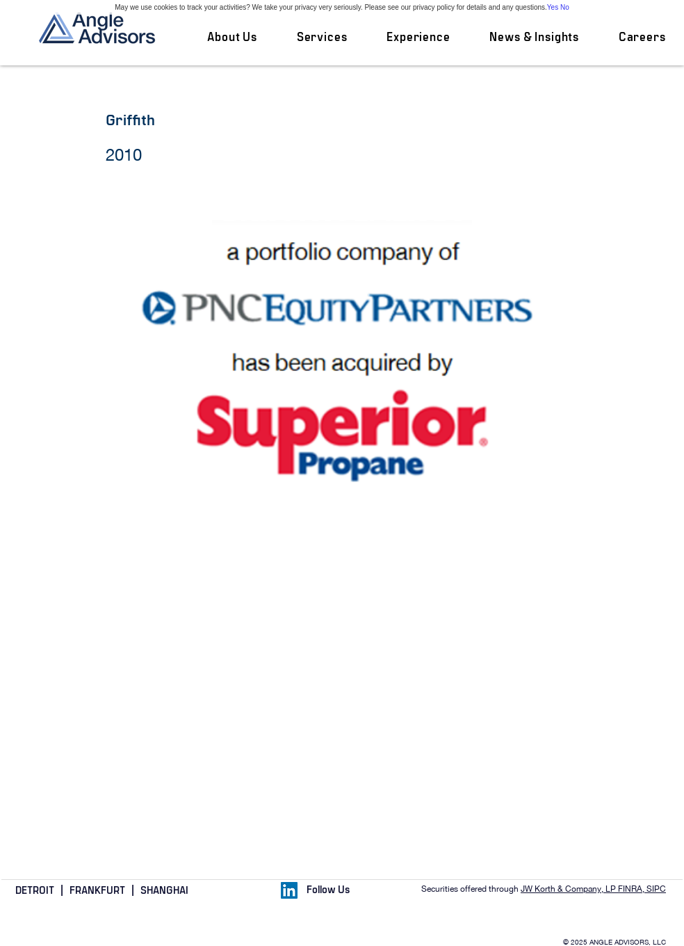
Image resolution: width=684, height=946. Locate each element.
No (564, 7)
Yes (552, 7)
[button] (321, 37)
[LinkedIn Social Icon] (289, 890)
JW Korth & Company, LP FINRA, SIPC (593, 889)
